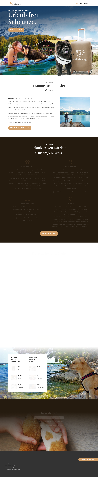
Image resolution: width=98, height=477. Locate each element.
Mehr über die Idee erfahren (19, 128)
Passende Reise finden (49, 233)
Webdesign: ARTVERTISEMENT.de (12, 469)
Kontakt (7, 459)
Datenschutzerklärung (10, 465)
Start (77, 3)
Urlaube (86, 3)
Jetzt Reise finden (16, 30)
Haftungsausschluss (9, 463)
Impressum (7, 461)
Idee (81, 3)
